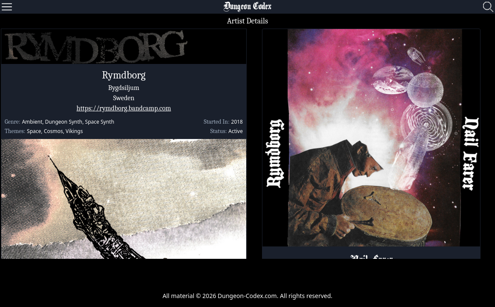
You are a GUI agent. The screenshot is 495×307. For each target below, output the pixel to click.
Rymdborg (124, 75)
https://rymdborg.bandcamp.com (123, 108)
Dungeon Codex (247, 6)
